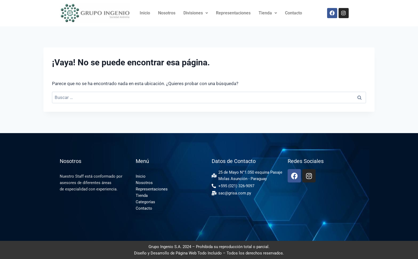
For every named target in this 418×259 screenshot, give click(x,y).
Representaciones (233, 12)
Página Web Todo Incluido (199, 253)
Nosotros (166, 12)
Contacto (293, 12)
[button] (195, 13)
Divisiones (195, 12)
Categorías (145, 202)
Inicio (145, 12)
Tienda (268, 12)
